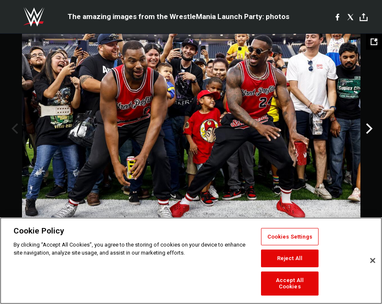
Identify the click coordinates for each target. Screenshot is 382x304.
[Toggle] (363, 17)
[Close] (372, 260)
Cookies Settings (289, 236)
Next (368, 128)
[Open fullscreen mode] (374, 42)
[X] (350, 17)
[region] (191, 260)
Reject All (289, 258)
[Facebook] (337, 17)
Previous (13, 128)
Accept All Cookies (290, 283)
